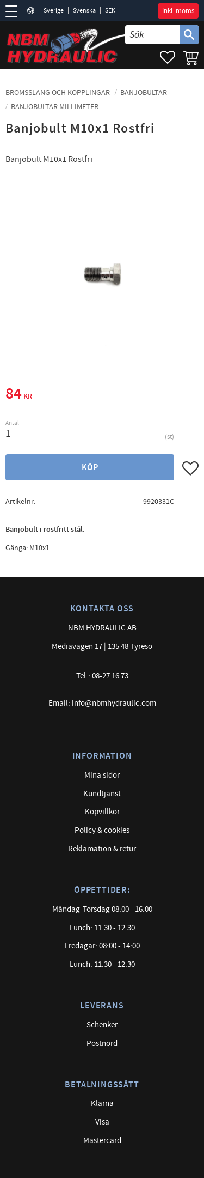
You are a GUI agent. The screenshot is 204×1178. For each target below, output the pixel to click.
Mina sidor (102, 775)
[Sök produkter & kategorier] (152, 34)
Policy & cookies (102, 830)
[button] (14, 11)
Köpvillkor (102, 812)
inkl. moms (178, 11)
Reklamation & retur (102, 849)
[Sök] (189, 34)
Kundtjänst (102, 794)
